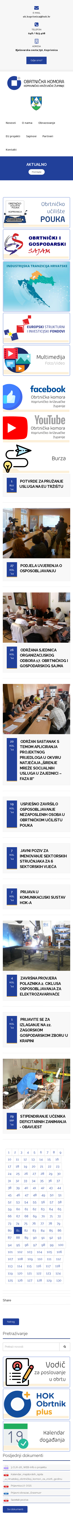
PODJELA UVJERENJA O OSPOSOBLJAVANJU (41, 568)
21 (41, 1166)
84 (43, 1230)
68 (26, 1216)
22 (49, 1166)
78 (50, 1223)
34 (33, 1181)
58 (60, 1202)
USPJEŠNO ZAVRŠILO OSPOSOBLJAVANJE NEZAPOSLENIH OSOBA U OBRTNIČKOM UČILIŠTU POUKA (42, 814)
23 (57, 1166)
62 (34, 1209)
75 (26, 1223)
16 (57, 1159)
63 (43, 1209)
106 (59, 1252)
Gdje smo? (36, 60)
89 (26, 1237)
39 (18, 1188)
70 (43, 1216)
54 (26, 1202)
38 (9, 1188)
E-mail (36, 13)
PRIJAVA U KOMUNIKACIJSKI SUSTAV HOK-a (43, 897)
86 (59, 1230)
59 (10, 1209)
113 (10, 1266)
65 (59, 1209)
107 (10, 1259)
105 (49, 1252)
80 (10, 1230)
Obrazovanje (46, 123)
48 (35, 1195)
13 (33, 1159)
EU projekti (13, 136)
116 (38, 1266)
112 (58, 1259)
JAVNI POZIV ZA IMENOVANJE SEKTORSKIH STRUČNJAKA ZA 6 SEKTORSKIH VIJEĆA (43, 858)
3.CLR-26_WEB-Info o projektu (25, 1467)
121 (29, 1273)
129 (49, 1280)
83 (34, 1230)
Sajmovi (31, 136)
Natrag (11, 1321)
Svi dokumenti (15, 1509)
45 (10, 1195)
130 (58, 1280)
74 (17, 1223)
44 (59, 1188)
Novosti (11, 123)
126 (20, 1280)
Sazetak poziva (16, 1500)
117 (48, 1266)
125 (10, 1280)
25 (18, 1173)
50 (52, 1195)
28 (42, 1173)
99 (52, 1245)
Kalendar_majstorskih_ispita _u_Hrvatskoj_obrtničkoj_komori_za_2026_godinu (33, 1476)
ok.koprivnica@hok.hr (36, 16)
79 (58, 1223)
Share (7, 1300)
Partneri (47, 136)
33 (25, 1181)
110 (39, 1259)
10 (9, 1159)
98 (43, 1245)
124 (58, 1273)
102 (19, 1252)
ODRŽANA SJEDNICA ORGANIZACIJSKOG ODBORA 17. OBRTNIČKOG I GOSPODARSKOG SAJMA (44, 658)
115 (29, 1266)
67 (18, 1216)
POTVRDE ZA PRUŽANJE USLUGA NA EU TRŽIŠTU (41, 484)
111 (49, 1259)
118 (57, 1266)
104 (39, 1252)
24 (9, 1173)
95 (18, 1245)
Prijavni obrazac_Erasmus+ (22, 1493)
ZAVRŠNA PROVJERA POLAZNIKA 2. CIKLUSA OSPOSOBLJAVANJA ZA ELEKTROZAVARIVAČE (40, 986)
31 (9, 1181)
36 (50, 1181)
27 (34, 1173)
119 (10, 1273)
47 (26, 1195)
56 (43, 1202)
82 (26, 1230)
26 (26, 1173)
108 (20, 1259)
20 (33, 1166)
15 (49, 1159)
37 (58, 1181)
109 (30, 1259)
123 (48, 1273)
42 (42, 1188)
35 (42, 1181)
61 (26, 1209)
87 (9, 1237)
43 (51, 1188)
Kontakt (11, 149)
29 (50, 1173)
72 (59, 1216)
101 (10, 1252)
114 (19, 1266)
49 (43, 1195)
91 (43, 1237)
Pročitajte (36, 172)
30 (59, 1173)
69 (35, 1216)
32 (17, 1181)
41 (34, 1188)
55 (34, 1202)
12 (25, 1159)
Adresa (36, 46)
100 (60, 1245)
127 (29, 1280)
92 (51, 1237)
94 (10, 1245)
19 (25, 1166)
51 (60, 1195)
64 (51, 1209)
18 (17, 1166)
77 (42, 1223)
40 (26, 1188)
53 (18, 1202)
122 (38, 1273)
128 (39, 1280)
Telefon (36, 29)
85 (51, 1230)
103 (29, 1252)
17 (9, 1166)
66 (10, 1216)
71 (51, 1216)
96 (26, 1245)
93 (59, 1237)
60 (18, 1209)
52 (9, 1202)
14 (41, 1159)
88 (18, 1237)
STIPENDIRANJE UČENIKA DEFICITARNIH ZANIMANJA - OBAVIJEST (43, 1121)
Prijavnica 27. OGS (17, 1486)
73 (9, 1223)
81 (18, 1230)
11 (17, 1159)
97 (35, 1245)
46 (18, 1195)
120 (19, 1273)
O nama (27, 123)
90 (35, 1237)
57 (51, 1202)
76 (34, 1223)
